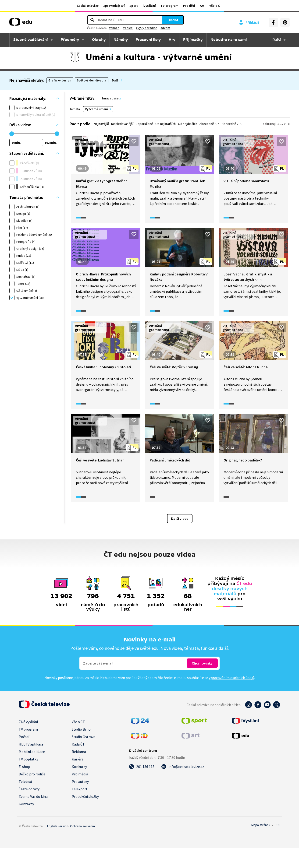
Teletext (25, 781)
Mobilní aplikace (32, 751)
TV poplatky (28, 759)
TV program (169, 6)
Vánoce (114, 28)
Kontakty (26, 804)
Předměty (70, 39)
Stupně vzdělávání (30, 39)
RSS (277, 825)
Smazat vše (109, 98)
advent (165, 28)
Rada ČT (78, 744)
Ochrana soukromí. (83, 826)
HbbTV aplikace (31, 744)
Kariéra (77, 759)
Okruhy (99, 39)
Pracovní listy (148, 39)
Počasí (24, 736)
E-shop (24, 766)
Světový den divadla (91, 80)
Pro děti (189, 6)
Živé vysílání (28, 721)
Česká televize (88, 6)
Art (202, 6)
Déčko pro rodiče (32, 774)
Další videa (180, 518)
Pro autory (80, 781)
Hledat (172, 20)
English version (57, 826)
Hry (172, 39)
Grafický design (59, 80)
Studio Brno (81, 729)
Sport (133, 6)
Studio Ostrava (83, 736)
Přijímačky (193, 39)
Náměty (121, 39)
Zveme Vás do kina (33, 796)
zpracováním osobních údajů (231, 677)
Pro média (80, 774)
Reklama (79, 751)
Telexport (80, 789)
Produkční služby (85, 796)
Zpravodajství (114, 6)
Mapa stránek (260, 825)
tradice (128, 28)
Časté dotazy (29, 789)
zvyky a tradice (146, 28)
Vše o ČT (215, 6)
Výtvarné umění (96, 109)
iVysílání (149, 6)
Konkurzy (79, 766)
